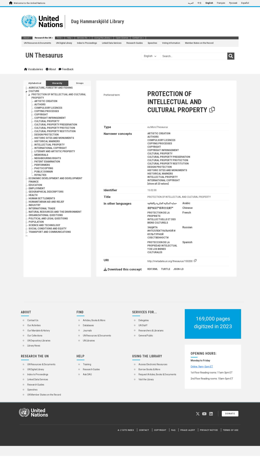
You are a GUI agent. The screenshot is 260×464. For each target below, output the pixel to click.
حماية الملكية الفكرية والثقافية (162, 203)
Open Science (122, 38)
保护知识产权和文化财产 (160, 208)
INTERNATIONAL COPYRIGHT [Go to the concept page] (50, 148)
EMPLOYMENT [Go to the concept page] (37, 188)
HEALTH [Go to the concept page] (33, 195)
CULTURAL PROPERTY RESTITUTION (168, 163)
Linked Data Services (111, 43)
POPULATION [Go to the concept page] (36, 222)
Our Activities (34, 325)
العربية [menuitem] (190, 3)
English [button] (150, 56)
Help (70, 38)
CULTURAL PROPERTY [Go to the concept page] (46, 121)
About (26, 38)
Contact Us (138, 38)
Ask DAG (87, 374)
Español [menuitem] (245, 3)
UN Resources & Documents (37, 43)
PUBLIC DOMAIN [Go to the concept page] (43, 171)
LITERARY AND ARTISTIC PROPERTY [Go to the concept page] (54, 151)
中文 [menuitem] (200, 3)
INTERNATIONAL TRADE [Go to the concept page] (42, 208)
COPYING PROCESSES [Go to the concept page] (46, 111)
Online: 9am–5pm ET (202, 366)
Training (87, 364)
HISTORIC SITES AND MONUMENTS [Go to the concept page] (54, 138)
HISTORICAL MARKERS (160, 173)
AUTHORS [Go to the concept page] (40, 104)
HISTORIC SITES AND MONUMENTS (167, 170)
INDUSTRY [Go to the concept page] (34, 205)
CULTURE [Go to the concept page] (34, 91)
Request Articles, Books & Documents (157, 374)
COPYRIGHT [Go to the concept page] (41, 114)
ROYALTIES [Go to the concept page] (40, 175)
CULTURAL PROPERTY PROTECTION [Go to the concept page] (54, 128)
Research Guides (134, 43)
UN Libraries (89, 340)
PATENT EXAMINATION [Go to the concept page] (47, 161)
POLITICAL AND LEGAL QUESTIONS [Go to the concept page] (48, 218)
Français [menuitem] (221, 3)
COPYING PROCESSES (159, 143)
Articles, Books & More (94, 320)
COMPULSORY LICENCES (161, 140)
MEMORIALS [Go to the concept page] (41, 155)
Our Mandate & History (38, 330)
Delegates (144, 320)
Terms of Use (231, 430)
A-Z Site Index (126, 430)
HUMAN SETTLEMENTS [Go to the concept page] (42, 198)
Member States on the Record (199, 43)
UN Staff (143, 325)
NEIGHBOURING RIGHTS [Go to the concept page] (47, 158)
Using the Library (103, 38)
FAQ (173, 430)
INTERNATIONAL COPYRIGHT (163, 180)
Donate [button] (230, 413)
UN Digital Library (64, 43)
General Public (146, 335)
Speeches (152, 43)
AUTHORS (153, 136)
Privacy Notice (209, 430)
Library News (33, 345)
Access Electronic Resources (153, 364)
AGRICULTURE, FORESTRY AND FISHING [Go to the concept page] (51, 87)
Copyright (160, 430)
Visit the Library (146, 379)
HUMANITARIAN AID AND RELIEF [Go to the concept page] (46, 201)
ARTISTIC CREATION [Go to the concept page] (45, 101)
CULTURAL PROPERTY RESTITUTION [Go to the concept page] (55, 131)
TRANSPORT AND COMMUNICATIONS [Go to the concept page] (50, 232)
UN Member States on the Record (44, 394)
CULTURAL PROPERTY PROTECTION (167, 160)
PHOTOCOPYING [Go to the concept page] (43, 168)
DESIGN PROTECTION (159, 167)
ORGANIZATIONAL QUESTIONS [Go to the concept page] (46, 215)
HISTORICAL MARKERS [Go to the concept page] (47, 141)
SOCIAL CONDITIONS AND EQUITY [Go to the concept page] (47, 228)
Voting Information (171, 43)
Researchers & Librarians (151, 330)
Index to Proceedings (87, 43)
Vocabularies (33, 69)
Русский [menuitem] (233, 3)
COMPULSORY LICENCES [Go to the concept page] (48, 107)
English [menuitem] (209, 3)
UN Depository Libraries (38, 340)
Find (60, 38)
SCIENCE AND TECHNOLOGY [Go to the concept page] (44, 225)
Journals (87, 330)
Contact (144, 430)
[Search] (231, 56)
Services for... (83, 38)
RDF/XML (152, 269)
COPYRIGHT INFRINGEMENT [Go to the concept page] (50, 118)
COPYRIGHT (154, 147)
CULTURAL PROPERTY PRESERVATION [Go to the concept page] (55, 124)
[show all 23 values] (158, 183)
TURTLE (165, 269)
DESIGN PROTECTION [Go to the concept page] (46, 134)
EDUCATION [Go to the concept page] (35, 185)
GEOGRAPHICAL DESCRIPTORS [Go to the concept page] (46, 191)
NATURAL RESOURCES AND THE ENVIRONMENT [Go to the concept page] (55, 211)
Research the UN (44, 38)
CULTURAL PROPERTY (159, 153)
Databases (88, 325)
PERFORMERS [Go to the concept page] (42, 165)
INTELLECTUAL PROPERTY (162, 177)
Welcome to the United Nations (29, 3)
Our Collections (34, 335)
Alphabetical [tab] (34, 83)
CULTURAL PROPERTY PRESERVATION (168, 157)
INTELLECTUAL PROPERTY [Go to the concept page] (49, 144)
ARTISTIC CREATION (158, 133)
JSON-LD (178, 269)
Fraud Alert (187, 430)
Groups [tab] (79, 83)
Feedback (66, 69)
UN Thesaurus (44, 55)
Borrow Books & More (149, 369)
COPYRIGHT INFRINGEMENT (163, 150)
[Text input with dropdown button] (193, 56)
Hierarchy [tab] (57, 83)
